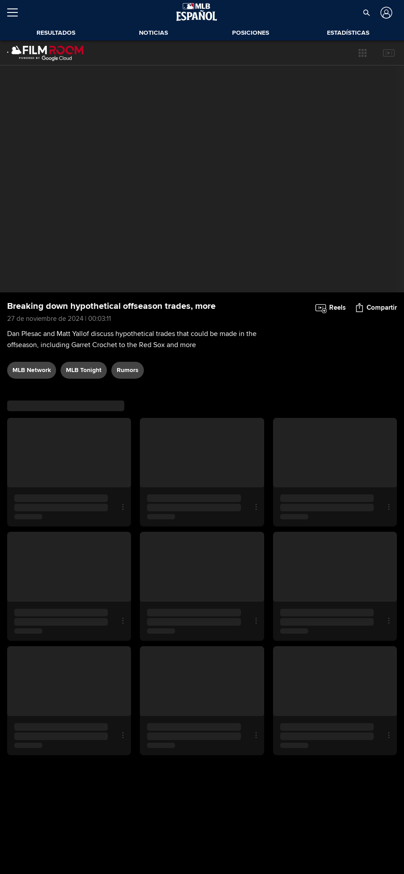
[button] (366, 12)
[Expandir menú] (16, 12)
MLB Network (31, 370)
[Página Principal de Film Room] (45, 53)
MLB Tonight (84, 370)
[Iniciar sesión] (385, 12)
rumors (128, 370)
